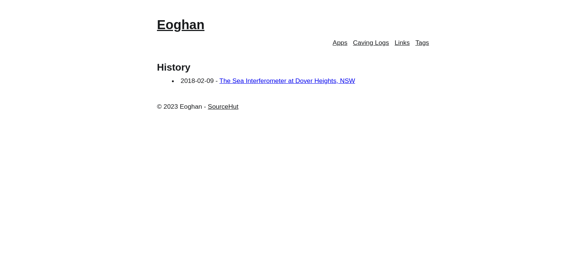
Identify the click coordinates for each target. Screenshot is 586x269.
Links (402, 42)
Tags (422, 42)
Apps (340, 42)
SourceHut (223, 106)
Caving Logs (371, 42)
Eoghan (180, 25)
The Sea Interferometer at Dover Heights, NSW (287, 80)
